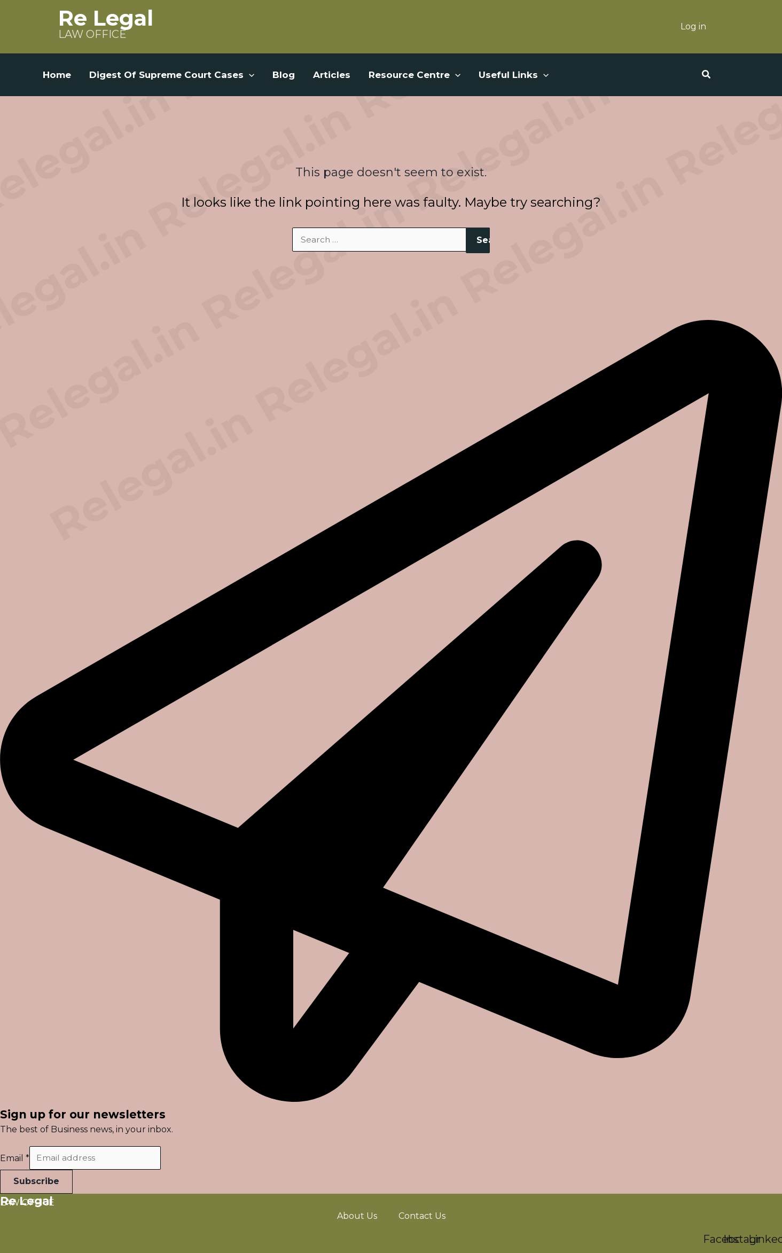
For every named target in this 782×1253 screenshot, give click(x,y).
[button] (249, 74)
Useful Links (514, 74)
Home (57, 74)
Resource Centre (414, 74)
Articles (331, 74)
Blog (283, 74)
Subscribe (36, 1182)
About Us (357, 1216)
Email (14, 1158)
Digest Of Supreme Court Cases (171, 74)
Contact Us (421, 1216)
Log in (693, 26)
